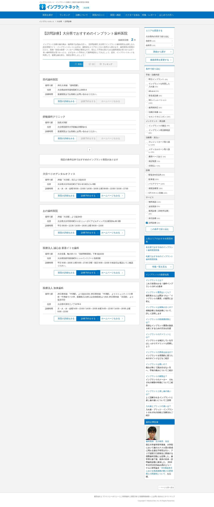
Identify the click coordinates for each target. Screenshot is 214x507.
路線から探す (159, 51)
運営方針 (131, 496)
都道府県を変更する (159, 60)
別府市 (150, 41)
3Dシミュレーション (158, 100)
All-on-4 (152, 91)
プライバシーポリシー (106, 496)
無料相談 (152, 202)
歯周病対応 (153, 107)
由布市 (150, 45)
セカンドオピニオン (157, 117)
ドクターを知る (132, 15)
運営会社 (91, 496)
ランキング (65, 15)
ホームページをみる (120, 195)
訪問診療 (152, 223)
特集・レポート (149, 15)
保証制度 (152, 161)
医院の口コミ (98, 15)
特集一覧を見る (159, 266)
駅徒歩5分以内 (155, 175)
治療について (81, 15)
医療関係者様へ (143, 496)
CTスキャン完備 (156, 193)
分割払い (152, 166)
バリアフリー (154, 184)
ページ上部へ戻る (166, 487)
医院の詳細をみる (58, 101)
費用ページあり (155, 156)
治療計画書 (153, 112)
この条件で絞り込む (159, 229)
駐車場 (151, 179)
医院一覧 (62, 64)
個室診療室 (153, 188)
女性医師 (152, 206)
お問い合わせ (156, 496)
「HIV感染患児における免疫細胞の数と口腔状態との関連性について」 (159, 471)
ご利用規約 (121, 496)
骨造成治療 (153, 95)
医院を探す (48, 15)
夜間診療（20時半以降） (159, 211)
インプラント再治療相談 (159, 130)
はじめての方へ (166, 15)
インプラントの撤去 (157, 126)
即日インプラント (156, 79)
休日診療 (152, 218)
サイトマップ (169, 496)
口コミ (91, 64)
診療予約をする (89, 195)
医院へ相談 (115, 15)
